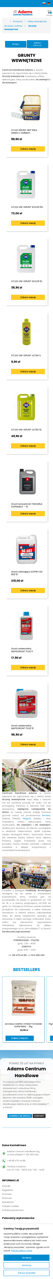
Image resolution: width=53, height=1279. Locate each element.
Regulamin (7, 1190)
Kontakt (6, 1185)
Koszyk (49, 13)
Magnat (27, 818)
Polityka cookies (10, 1206)
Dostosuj (26, 1265)
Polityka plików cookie (21, 1250)
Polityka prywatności (13, 1210)
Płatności (7, 1198)
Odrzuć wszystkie (26, 1273)
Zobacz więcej (28, 148)
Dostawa (7, 1194)
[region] (26, 1251)
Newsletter (8, 1202)
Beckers (46, 815)
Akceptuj (26, 1257)
